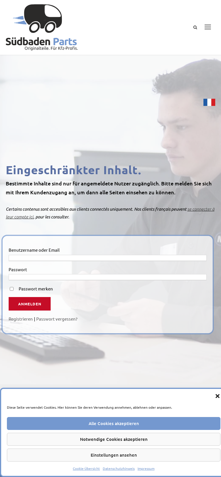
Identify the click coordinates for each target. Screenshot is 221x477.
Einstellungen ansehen (114, 455)
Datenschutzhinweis (119, 468)
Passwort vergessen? (56, 318)
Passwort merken (36, 288)
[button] (217, 396)
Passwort (18, 269)
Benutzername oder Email (34, 250)
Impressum (146, 468)
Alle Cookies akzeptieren (114, 423)
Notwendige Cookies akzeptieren (114, 439)
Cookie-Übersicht (86, 468)
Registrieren (21, 318)
